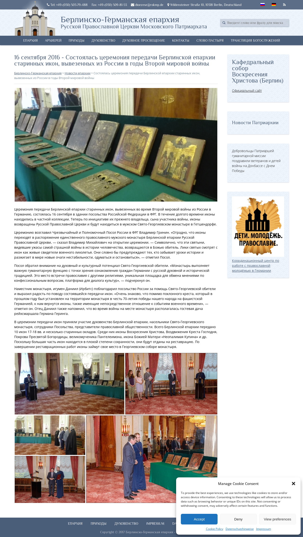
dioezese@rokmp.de (147, 5)
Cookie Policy (214, 529)
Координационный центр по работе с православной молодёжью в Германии (258, 263)
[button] (293, 483)
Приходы (77, 40)
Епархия (30, 40)
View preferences (277, 519)
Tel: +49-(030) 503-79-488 (67, 5)
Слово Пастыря (210, 40)
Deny (238, 519)
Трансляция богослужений (255, 40)
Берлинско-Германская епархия (134, 22)
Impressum (263, 529)
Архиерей (53, 40)
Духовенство (103, 40)
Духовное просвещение (143, 40)
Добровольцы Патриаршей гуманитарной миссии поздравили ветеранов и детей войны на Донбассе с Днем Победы (256, 161)
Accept (199, 519)
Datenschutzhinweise (240, 529)
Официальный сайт (247, 90)
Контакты (180, 40)
